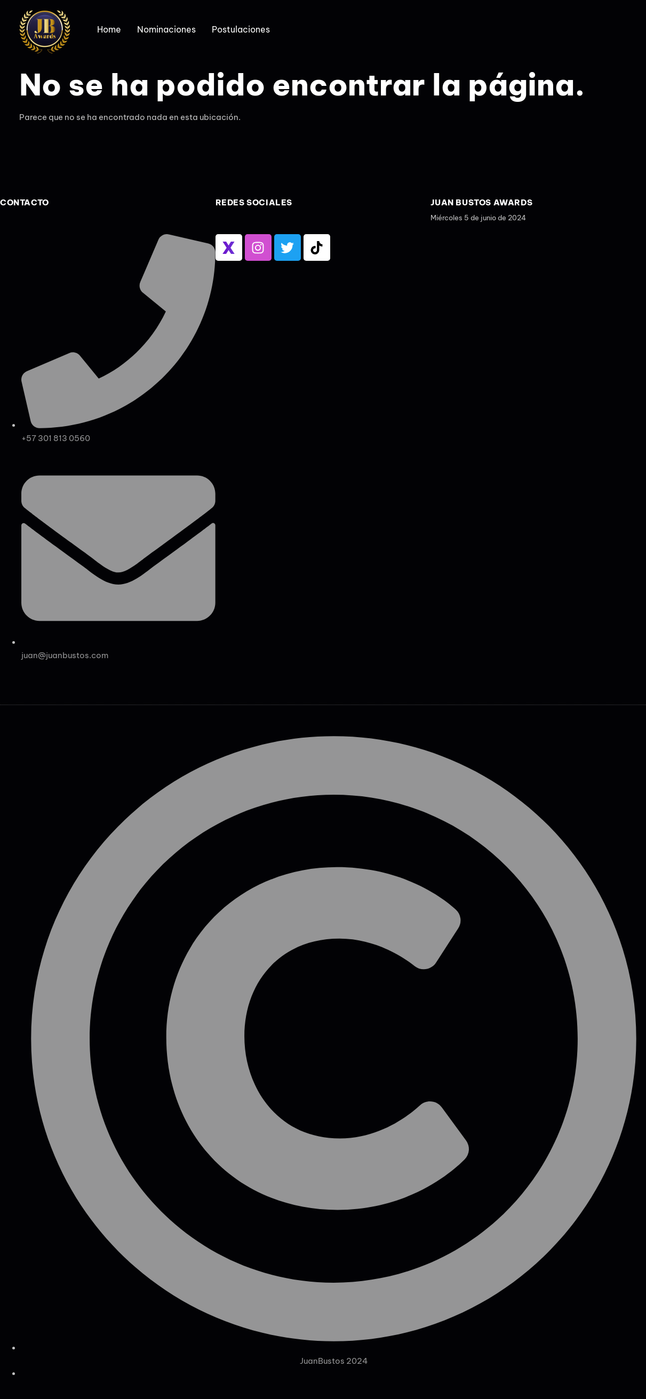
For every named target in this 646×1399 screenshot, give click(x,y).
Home (109, 29)
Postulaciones (241, 29)
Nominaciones (166, 29)
